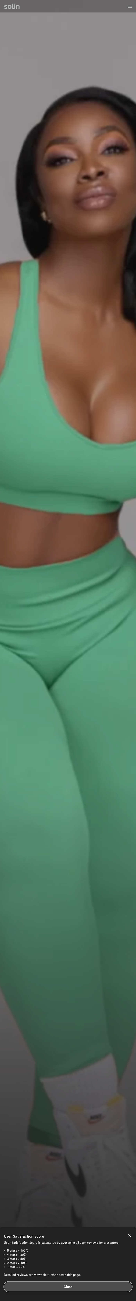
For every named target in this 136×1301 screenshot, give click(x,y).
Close (68, 1286)
